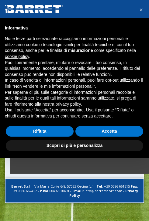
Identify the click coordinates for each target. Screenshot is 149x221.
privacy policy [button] (68, 104)
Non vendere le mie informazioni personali (53, 86)
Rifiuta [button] (40, 131)
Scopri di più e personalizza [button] (74, 145)
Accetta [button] (109, 131)
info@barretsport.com (103, 191)
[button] (141, 10)
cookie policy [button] (17, 56)
